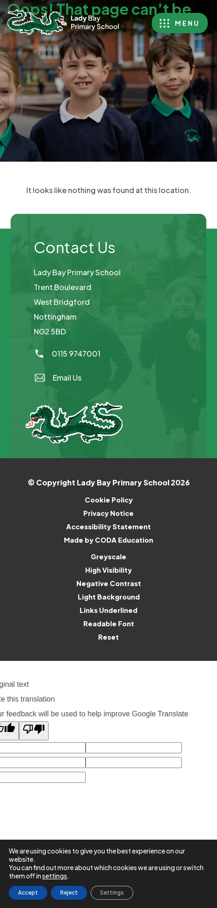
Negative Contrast (108, 583)
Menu (187, 23)
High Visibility (108, 570)
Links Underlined (108, 610)
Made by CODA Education (120, 540)
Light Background (109, 597)
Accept (28, 892)
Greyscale (108, 556)
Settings (112, 892)
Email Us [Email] (57, 377)
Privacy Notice (108, 513)
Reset (108, 637)
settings (54, 876)
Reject (69, 892)
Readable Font (108, 623)
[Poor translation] (34, 730)
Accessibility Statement (108, 526)
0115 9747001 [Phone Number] (67, 353)
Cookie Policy (109, 500)
